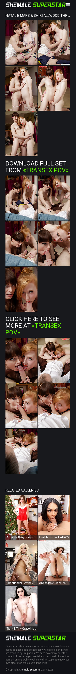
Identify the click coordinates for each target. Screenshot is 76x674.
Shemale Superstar (30, 669)
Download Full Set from (37, 167)
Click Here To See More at (33, 325)
